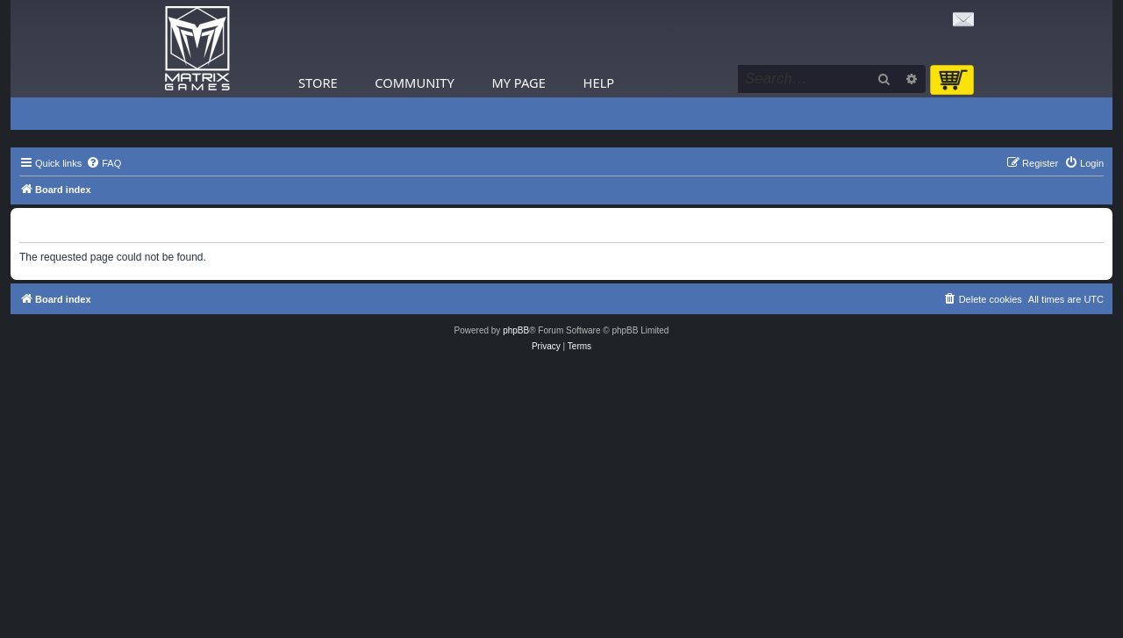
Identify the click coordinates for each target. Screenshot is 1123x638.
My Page (518, 82)
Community (414, 82)
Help (599, 82)
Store (318, 82)
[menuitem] (103, 163)
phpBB (516, 330)
